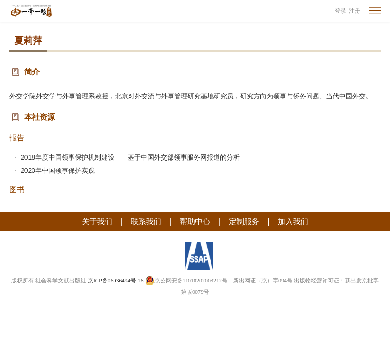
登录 (340, 11)
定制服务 (244, 222)
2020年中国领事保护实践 (58, 170)
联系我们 (146, 222)
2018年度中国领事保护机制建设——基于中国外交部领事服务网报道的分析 (130, 157)
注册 (354, 11)
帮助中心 (195, 222)
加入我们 (293, 222)
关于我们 (97, 222)
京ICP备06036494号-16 (116, 280)
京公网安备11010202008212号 (186, 280)
